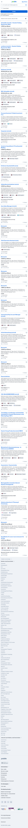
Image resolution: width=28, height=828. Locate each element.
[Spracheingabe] (26, 5)
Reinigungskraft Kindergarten (7, 628)
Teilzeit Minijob (4, 683)
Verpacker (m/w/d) (6, 131)
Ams (2, 566)
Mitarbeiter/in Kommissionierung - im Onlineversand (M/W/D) (11, 448)
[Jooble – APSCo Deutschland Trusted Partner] (3, 809)
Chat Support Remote (5, 700)
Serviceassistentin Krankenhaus (7, 611)
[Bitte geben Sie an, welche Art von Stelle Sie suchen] (14, 4)
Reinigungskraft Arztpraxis (6, 712)
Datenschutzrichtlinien (5, 818)
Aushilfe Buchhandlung (5, 596)
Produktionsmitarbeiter (5, 638)
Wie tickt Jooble (4, 771)
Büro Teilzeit (3, 697)
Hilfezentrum (3, 779)
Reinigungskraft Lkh (5, 707)
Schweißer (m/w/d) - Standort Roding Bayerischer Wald (11, 23)
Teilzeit (2, 594)
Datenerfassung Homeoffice (6, 597)
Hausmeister (3, 589)
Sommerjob (3, 563)
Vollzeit (2, 695)
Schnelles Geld (4, 674)
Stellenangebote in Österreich (7, 781)
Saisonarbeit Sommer (5, 602)
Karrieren (3, 777)
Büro (2, 626)
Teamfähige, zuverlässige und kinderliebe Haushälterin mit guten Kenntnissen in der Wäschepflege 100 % (12, 414)
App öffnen (24, 1)
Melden (25, 42)
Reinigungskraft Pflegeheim (6, 649)
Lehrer (2, 647)
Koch (2, 685)
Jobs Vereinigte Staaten (6, 750)
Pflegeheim (3, 690)
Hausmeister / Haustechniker (9, 465)
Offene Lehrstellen (4, 608)
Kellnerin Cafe (3, 625)
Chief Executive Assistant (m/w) (10, 240)
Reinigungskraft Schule (5, 633)
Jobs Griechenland (4, 753)
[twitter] (8, 802)
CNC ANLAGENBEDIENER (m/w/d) (10, 394)
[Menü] (1, 1)
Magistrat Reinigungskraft (6, 620)
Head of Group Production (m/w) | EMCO (12, 431)
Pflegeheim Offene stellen (6, 709)
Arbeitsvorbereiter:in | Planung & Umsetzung (10, 503)
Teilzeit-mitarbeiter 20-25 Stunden (8, 642)
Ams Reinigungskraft (5, 618)
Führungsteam (4, 773)
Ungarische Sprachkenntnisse (7, 714)
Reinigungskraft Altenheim (6, 632)
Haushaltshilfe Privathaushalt (7, 582)
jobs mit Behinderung (5, 659)
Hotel (2, 717)
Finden (14, 11)
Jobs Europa (3, 746)
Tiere (2, 656)
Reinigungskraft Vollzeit (5, 621)
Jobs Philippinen (4, 751)
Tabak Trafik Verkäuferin (6, 623)
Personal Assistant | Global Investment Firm (11, 114)
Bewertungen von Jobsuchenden (8, 793)
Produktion (3, 652)
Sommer (2, 705)
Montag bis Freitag (4, 698)
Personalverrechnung (5, 702)
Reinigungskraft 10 (4, 722)
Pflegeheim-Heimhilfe (5, 614)
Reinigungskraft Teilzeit (5, 662)
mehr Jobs (3, 734)
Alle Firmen (3, 733)
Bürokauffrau (3, 726)
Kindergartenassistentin (5, 584)
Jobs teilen (3, 786)
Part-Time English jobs (5, 693)
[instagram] (5, 802)
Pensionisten (3, 680)
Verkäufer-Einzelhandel (5, 657)
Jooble (8, 825)
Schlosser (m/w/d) (6, 69)
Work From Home (4, 645)
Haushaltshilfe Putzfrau (5, 710)
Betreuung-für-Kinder (5, 640)
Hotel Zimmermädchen (5, 601)
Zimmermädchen (4, 587)
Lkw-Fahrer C (3, 678)
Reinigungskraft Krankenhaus (7, 573)
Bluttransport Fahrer (5, 644)
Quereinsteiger (4, 575)
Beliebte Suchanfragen (6, 559)
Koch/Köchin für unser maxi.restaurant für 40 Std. (12, 537)
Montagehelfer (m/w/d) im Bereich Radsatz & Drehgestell (10, 483)
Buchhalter (3, 724)
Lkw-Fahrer (3, 568)
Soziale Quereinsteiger (5, 704)
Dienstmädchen (5, 376)
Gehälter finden (4, 795)
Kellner (2, 580)
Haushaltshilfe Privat (5, 570)
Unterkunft (3, 661)
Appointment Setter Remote (6, 692)
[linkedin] (11, 802)
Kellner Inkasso (4, 635)
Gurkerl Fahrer (3, 731)
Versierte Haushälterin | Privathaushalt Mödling (11, 146)
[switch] (26, 18)
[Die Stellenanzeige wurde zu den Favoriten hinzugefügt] (26, 23)
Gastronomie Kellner (5, 729)
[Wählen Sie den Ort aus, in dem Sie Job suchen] (14, 8)
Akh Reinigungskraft (5, 719)
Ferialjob (2, 592)
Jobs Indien (3, 743)
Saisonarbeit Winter (5, 606)
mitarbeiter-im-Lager (5, 673)
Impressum (3, 821)
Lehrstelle (3, 650)
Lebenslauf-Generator (5, 797)
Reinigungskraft (4, 565)
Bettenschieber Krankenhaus (6, 721)
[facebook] (2, 802)
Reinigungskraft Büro (5, 630)
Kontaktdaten (4, 775)
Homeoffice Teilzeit (5, 686)
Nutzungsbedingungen (6, 815)
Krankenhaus (3, 577)
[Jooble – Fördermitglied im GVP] (20, 809)
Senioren (2, 688)
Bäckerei (2, 716)
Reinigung (3, 676)
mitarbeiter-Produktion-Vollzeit (7, 671)
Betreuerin (4, 226)
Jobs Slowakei (4, 748)
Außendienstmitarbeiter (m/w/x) (10, 184)
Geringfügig (3, 604)
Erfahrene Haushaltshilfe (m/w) (9, 165)
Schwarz (2, 613)
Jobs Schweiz (3, 739)
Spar (2, 669)
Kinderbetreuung (4, 572)
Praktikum (3, 578)
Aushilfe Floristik (4, 668)
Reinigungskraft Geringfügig (6, 654)
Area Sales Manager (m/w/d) (9, 206)
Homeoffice (3, 599)
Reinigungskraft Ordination (6, 585)
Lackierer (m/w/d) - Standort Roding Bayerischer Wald (11, 47)
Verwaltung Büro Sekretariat (6, 664)
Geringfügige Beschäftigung (6, 590)
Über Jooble (3, 769)
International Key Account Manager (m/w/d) (10, 315)
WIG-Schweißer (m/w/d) (7, 91)
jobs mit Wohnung (4, 609)
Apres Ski (3, 666)
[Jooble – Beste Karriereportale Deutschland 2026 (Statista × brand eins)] (12, 809)
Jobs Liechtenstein (5, 745)
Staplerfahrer (3, 637)
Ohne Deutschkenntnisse (6, 728)
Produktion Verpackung (5, 681)
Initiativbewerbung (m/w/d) (8, 332)
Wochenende (3, 616)
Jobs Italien (3, 741)
